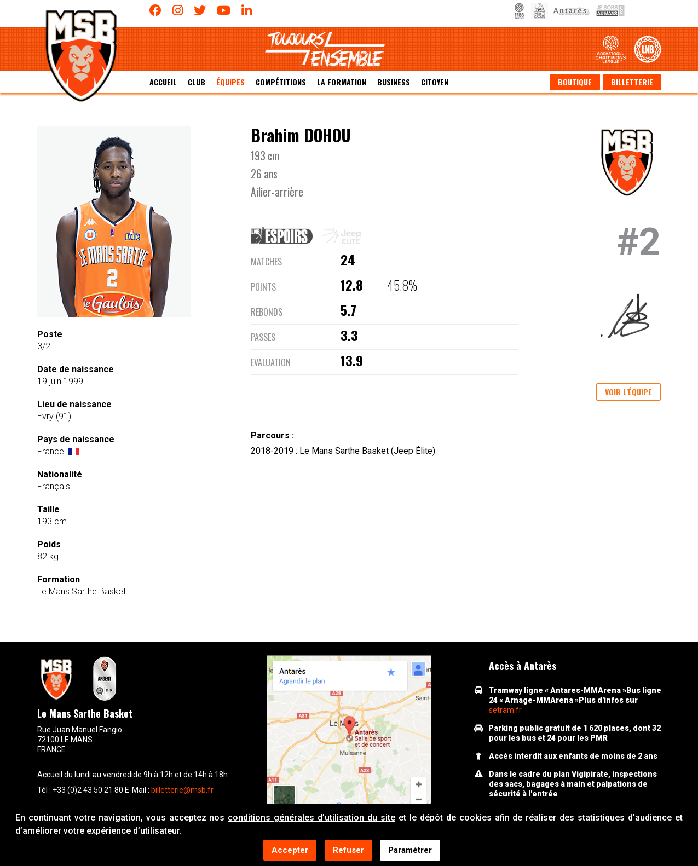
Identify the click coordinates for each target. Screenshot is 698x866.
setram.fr (505, 710)
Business (393, 82)
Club (196, 82)
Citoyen (434, 82)
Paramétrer (410, 850)
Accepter (290, 850)
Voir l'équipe (628, 391)
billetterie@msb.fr (182, 790)
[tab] (286, 235)
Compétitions (281, 82)
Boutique (575, 82)
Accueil (163, 82)
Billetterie (632, 82)
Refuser (348, 850)
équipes (230, 82)
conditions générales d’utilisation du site (311, 817)
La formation (341, 82)
